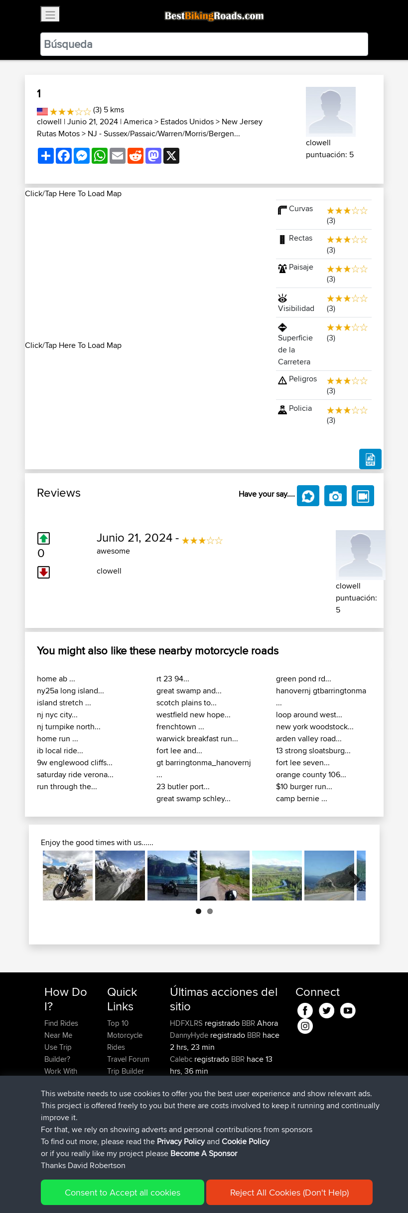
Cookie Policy (227, 1191)
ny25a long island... (70, 690)
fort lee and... (179, 750)
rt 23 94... (172, 678)
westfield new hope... (193, 714)
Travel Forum (128, 1059)
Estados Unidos (187, 121)
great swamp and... (189, 690)
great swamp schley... (193, 798)
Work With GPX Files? (61, 1077)
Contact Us (125, 1095)
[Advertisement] (144, 269)
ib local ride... (60, 750)
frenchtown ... (180, 726)
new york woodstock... (315, 726)
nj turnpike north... (69, 726)
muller (180, 1131)
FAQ (51, 1143)
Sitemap (137, 1191)
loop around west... (309, 714)
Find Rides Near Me (61, 1029)
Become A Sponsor (61, 1125)
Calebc (182, 1059)
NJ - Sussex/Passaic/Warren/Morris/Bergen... (164, 133)
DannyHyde (190, 1035)
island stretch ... (64, 702)
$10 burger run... (304, 786)
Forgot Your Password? (63, 1101)
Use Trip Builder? (58, 1053)
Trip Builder (125, 1071)
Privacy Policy (178, 1191)
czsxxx (181, 1083)
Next (351, 876)
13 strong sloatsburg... (313, 750)
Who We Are (127, 1083)
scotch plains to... (186, 702)
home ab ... (56, 678)
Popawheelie (192, 1107)
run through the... (67, 786)
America (138, 121)
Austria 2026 (250, 1131)
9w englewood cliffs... (75, 762)
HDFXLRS (187, 1023)
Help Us (120, 1107)
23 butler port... (183, 786)
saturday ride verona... (75, 774)
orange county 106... (311, 774)
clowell (49, 121)
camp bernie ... (301, 798)
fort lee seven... (303, 762)
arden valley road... (309, 738)
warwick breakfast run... (197, 738)
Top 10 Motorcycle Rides (124, 1035)
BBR (248, 1023)
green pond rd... (303, 678)
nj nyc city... (57, 714)
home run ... (57, 738)
